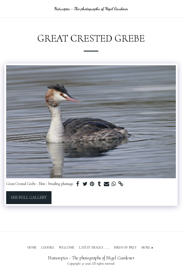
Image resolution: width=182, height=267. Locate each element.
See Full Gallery (29, 197)
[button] (6, 8)
